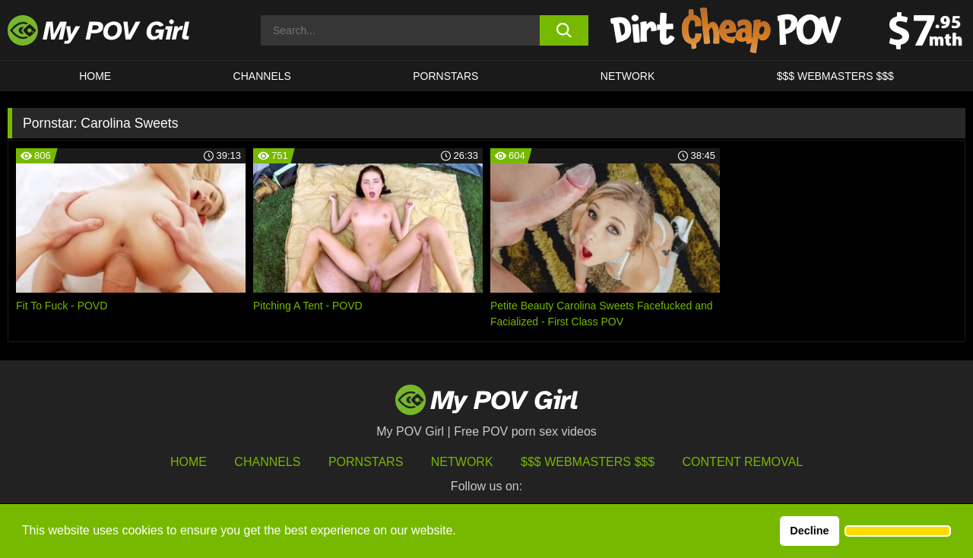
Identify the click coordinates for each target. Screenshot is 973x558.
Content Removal (743, 461)
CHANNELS (262, 76)
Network (628, 76)
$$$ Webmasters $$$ (587, 461)
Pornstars (445, 76)
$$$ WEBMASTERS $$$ (835, 76)
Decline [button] (809, 531)
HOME (95, 76)
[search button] (564, 30)
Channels (267, 461)
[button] (898, 531)
